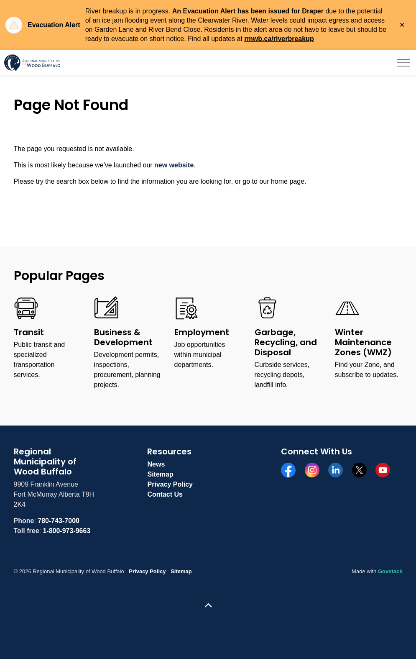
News (156, 464)
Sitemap (160, 474)
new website (174, 165)
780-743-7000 (58, 520)
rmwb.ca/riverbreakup (279, 38)
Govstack (390, 571)
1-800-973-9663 (66, 530)
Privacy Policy (170, 484)
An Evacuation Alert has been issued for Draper (248, 11)
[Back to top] (208, 605)
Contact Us (164, 494)
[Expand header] (403, 62)
